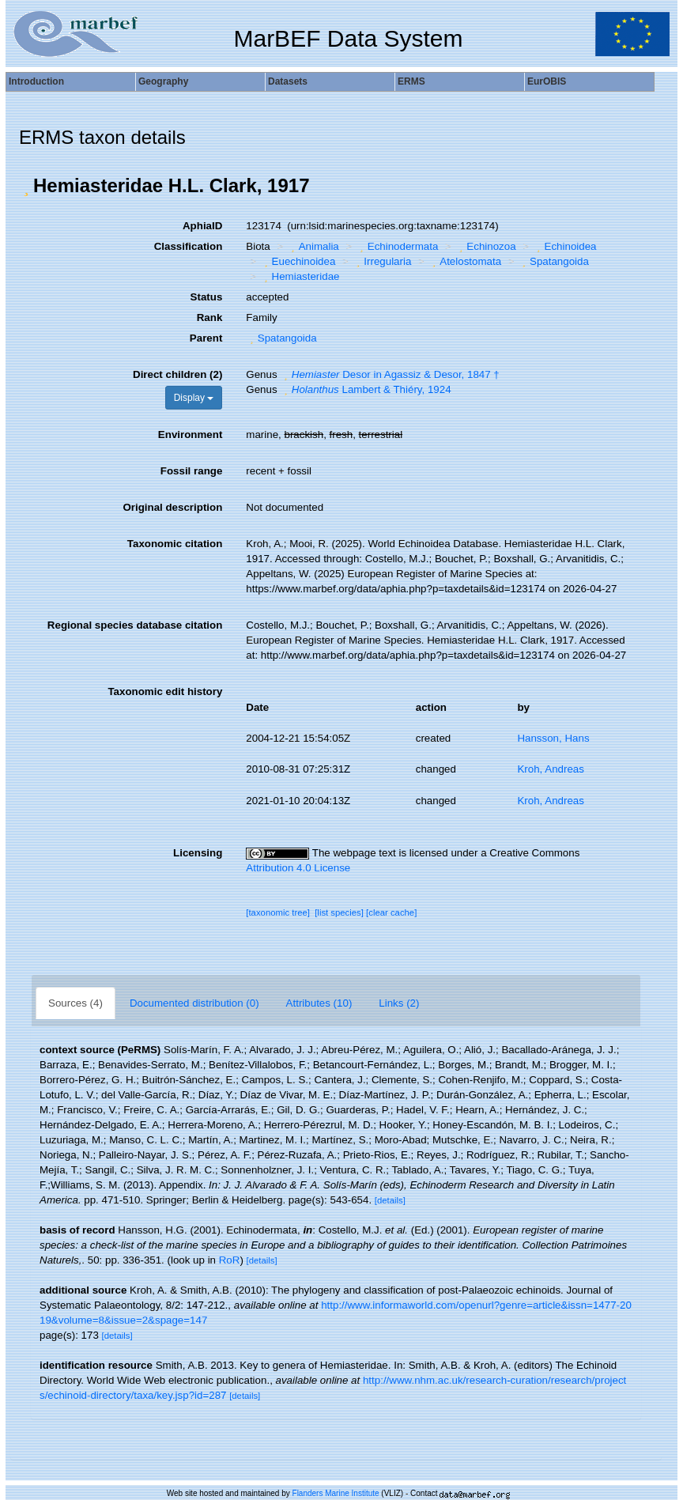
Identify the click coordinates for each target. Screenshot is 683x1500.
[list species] (339, 912)
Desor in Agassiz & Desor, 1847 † (389, 374)
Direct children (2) (177, 374)
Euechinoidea (297, 261)
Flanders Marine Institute (335, 1493)
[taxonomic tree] (278, 912)
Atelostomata (464, 261)
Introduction (36, 81)
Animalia (313, 246)
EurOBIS (546, 81)
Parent (206, 338)
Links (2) (399, 1003)
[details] (390, 1200)
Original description (172, 507)
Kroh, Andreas (550, 769)
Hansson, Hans (553, 738)
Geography (163, 81)
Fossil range (191, 471)
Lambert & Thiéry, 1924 (365, 389)
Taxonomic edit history (165, 691)
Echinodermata (397, 246)
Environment (190, 434)
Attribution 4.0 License (298, 868)
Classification (188, 246)
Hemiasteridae (299, 276)
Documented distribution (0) (194, 1003)
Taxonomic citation (174, 544)
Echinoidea (564, 246)
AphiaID (202, 226)
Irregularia (382, 261)
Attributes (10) (319, 1003)
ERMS (411, 81)
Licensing (197, 853)
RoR (229, 1260)
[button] (26, 185)
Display (194, 397)
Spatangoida (554, 261)
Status (207, 297)
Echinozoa (485, 246)
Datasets (288, 81)
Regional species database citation (134, 625)
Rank (210, 317)
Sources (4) (75, 1003)
